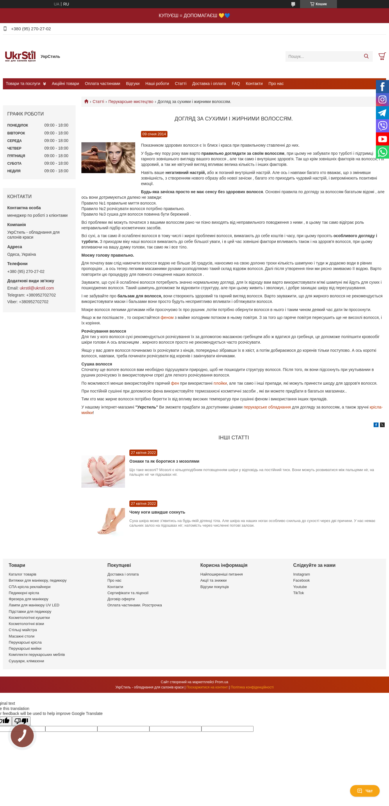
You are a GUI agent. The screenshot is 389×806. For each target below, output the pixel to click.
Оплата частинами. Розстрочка (135, 605)
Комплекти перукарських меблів (37, 654)
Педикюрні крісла (24, 593)
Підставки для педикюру (30, 611)
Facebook (301, 580)
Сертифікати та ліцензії (128, 593)
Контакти (254, 83)
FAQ (236, 83)
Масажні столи (21, 636)
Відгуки (133, 83)
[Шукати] (366, 56)
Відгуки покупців (214, 587)
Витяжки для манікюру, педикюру (38, 580)
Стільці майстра (23, 630)
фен (175, 383)
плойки (220, 383)
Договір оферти (121, 599)
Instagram (301, 574)
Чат (365, 790)
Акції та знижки (213, 580)
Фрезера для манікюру (28, 599)
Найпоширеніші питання (221, 574)
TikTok (298, 593)
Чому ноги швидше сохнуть (157, 512)
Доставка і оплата (209, 83)
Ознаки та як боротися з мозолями (164, 461)
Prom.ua (221, 682)
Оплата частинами (102, 83)
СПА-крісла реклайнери (30, 587)
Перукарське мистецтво (131, 101)
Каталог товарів (22, 574)
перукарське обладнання (267, 407)
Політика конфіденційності (252, 687)
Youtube (300, 587)
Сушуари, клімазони (26, 661)
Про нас (276, 83)
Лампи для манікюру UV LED (34, 605)
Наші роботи (157, 83)
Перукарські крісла (25, 642)
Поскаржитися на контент (207, 687)
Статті (181, 83)
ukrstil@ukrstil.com (37, 288)
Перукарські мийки (25, 648)
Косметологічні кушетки (29, 617)
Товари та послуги (23, 83)
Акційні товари (65, 83)
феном (167, 317)
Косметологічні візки (26, 624)
